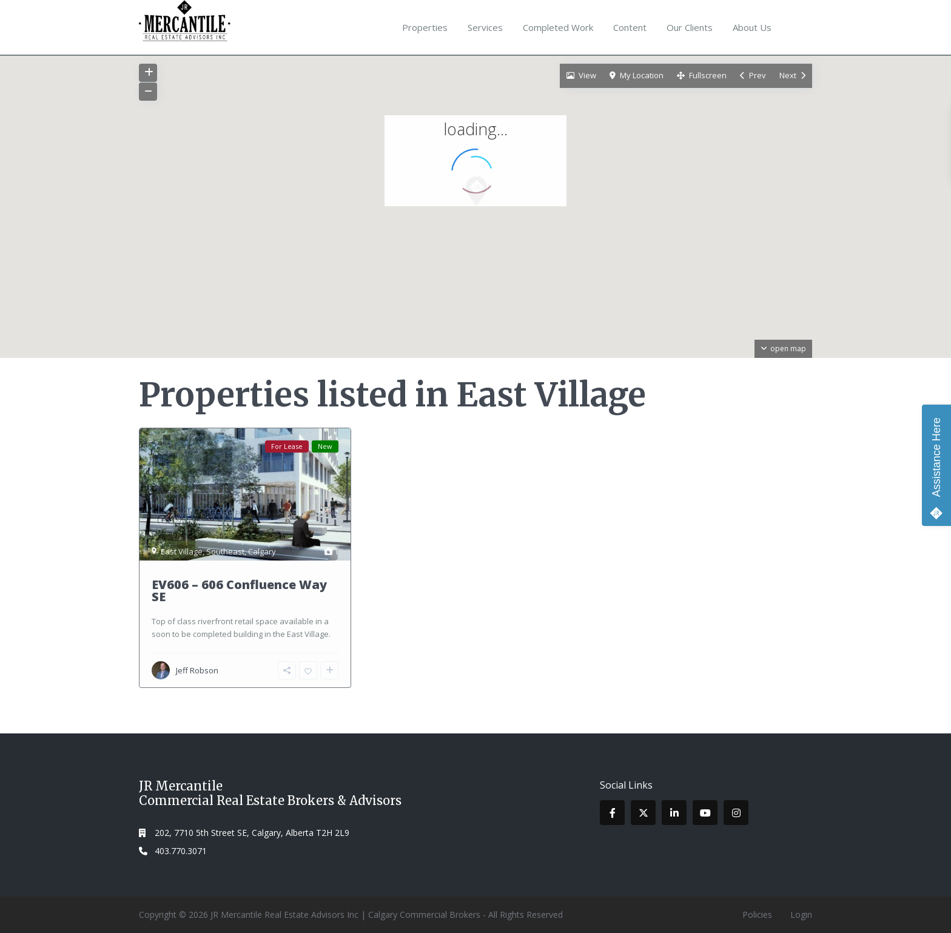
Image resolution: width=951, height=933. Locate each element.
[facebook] (612, 812)
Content (630, 27)
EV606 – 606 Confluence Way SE (239, 590)
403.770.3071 (181, 851)
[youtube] (705, 812)
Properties (425, 27)
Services (485, 27)
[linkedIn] (674, 812)
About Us (752, 27)
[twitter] (643, 812)
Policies (757, 914)
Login (801, 914)
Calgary (262, 551)
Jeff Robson (197, 670)
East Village (182, 551)
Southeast (225, 551)
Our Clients (690, 27)
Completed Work (558, 27)
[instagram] (736, 812)
